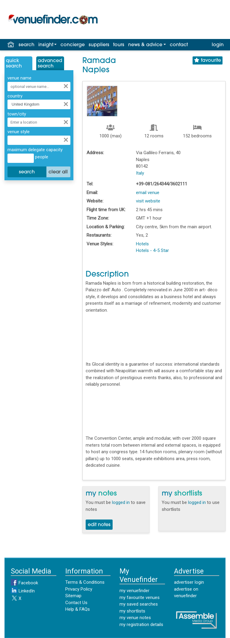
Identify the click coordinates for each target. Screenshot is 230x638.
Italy (140, 173)
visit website (148, 201)
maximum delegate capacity (35, 149)
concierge (72, 45)
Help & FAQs (77, 609)
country (14, 96)
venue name (19, 78)
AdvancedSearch (50, 63)
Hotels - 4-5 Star (152, 250)
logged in (121, 502)
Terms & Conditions (85, 582)
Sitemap (73, 595)
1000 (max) (110, 136)
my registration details (141, 624)
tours (118, 45)
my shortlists (132, 611)
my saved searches (138, 604)
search (26, 45)
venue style (18, 131)
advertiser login (189, 582)
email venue (147, 192)
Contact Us (76, 602)
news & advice (145, 45)
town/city (16, 114)
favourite (207, 60)
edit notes (99, 525)
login (218, 45)
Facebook (24, 583)
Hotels (142, 244)
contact (179, 45)
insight (45, 45)
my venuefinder (134, 590)
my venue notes (135, 617)
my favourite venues (139, 597)
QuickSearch (14, 63)
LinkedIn (23, 591)
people (41, 157)
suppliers (99, 45)
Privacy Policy (78, 589)
